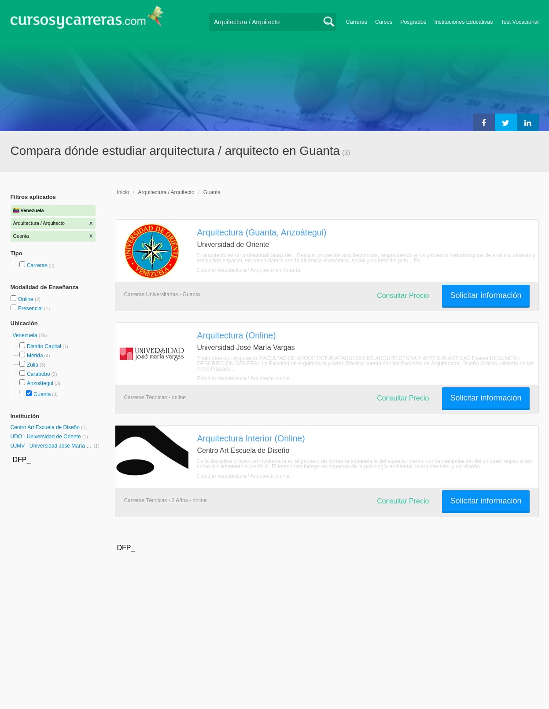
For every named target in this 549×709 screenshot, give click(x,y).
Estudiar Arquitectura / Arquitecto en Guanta (248, 270)
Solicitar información (485, 295)
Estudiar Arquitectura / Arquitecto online (243, 378)
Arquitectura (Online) (236, 335)
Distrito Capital (44, 346)
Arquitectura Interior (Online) (251, 438)
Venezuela (26, 335)
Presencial (31, 308)
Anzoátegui (40, 383)
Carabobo (38, 374)
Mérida (35, 356)
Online (26, 299)
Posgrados (413, 22)
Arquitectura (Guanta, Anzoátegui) (262, 232)
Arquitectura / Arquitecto (166, 192)
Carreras (356, 22)
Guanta (42, 394)
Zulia (32, 365)
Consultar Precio (403, 295)
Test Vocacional (519, 22)
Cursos (383, 22)
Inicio (123, 192)
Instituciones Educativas (463, 22)
